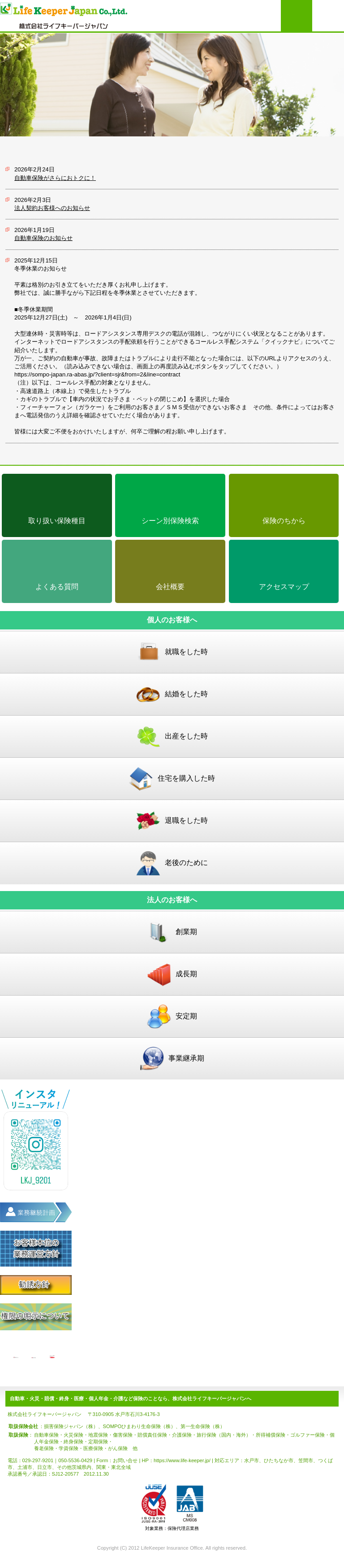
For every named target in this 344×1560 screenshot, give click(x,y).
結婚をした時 (171, 694)
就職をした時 (171, 652)
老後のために (171, 863)
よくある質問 (56, 586)
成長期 (172, 974)
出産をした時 (171, 736)
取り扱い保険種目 (57, 520)
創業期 (172, 932)
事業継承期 (172, 1059)
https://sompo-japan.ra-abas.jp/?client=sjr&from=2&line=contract (97, 374)
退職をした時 (171, 821)
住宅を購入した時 (172, 779)
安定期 (172, 1016)
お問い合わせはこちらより (296, 15)
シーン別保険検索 (170, 520)
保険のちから (283, 520)
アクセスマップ (284, 586)
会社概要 (170, 586)
